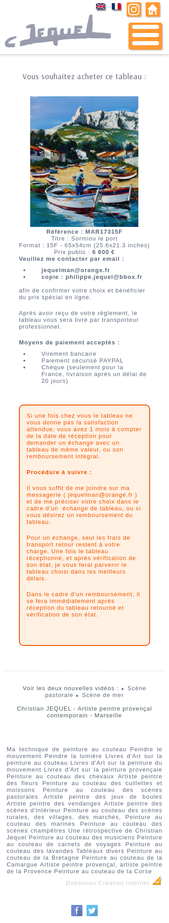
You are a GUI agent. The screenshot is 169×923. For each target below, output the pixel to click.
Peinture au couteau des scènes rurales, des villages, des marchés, (85, 813)
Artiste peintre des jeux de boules (103, 796)
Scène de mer (99, 695)
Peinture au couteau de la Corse (103, 871)
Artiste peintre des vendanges (54, 803)
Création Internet (130, 883)
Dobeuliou (81, 883)
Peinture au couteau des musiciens (82, 837)
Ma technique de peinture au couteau (67, 749)
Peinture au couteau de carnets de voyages (85, 841)
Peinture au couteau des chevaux (60, 776)
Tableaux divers (100, 851)
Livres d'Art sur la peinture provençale (103, 769)
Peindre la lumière (73, 756)
